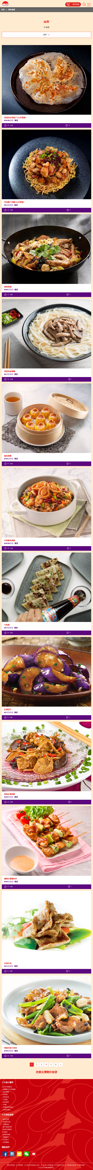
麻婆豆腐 (6, 1119)
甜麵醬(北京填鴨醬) (9, 1089)
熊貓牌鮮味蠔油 (8, 1107)
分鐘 (8, 125)
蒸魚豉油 (6, 1097)
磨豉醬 (5, 1094)
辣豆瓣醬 (6, 1092)
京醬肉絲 (6, 1124)
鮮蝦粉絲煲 (6, 1134)
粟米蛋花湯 (6, 1122)
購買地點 (76, 4)
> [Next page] (60, 1065)
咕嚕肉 (5, 1132)
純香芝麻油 (6, 1110)
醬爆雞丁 (6, 1137)
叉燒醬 (5, 1099)
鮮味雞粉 (6, 1102)
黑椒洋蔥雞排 (7, 1129)
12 (68, 125)
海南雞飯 (6, 1142)
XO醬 (5, 1104)
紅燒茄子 (6, 1139)
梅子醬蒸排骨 (7, 1127)
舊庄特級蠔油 (7, 1087)
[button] (84, 4)
